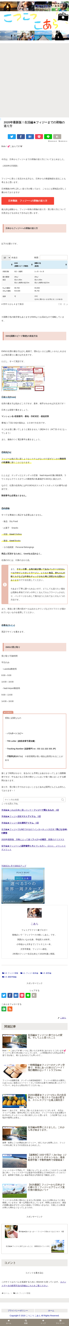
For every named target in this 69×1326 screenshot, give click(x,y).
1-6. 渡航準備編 (10, 977)
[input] (34, 799)
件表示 (10, 257)
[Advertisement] (34, 81)
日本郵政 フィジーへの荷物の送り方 (27, 201)
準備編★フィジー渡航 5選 (21, 816)
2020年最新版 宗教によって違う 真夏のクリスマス (32, 839)
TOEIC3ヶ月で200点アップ (13, 866)
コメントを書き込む (34, 1273)
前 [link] (61, 304)
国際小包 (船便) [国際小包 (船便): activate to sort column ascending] (37, 264)
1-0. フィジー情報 (11, 973)
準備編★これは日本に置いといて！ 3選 (30, 810)
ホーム (51, 1310)
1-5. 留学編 (47, 973)
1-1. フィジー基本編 (30, 973)
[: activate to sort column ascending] (7, 265)
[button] (63, 799)
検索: (51, 257)
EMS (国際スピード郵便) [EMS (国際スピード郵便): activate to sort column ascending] (21, 264)
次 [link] (64, 304)
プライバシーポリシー (18, 1310)
